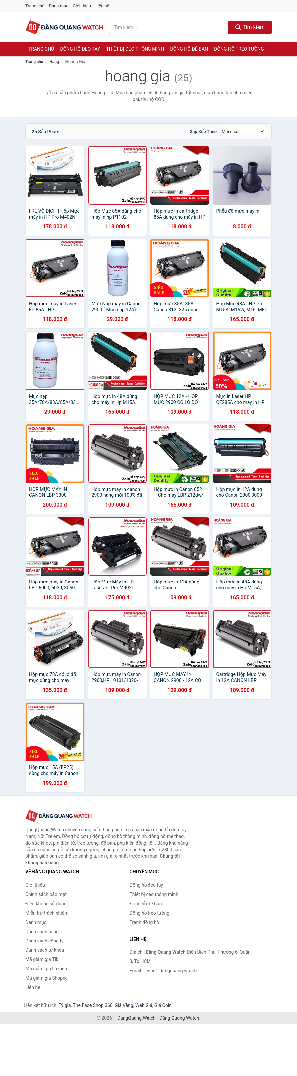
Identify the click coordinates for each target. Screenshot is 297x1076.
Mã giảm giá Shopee (46, 978)
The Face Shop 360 (92, 1005)
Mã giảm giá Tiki (42, 959)
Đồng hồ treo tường (239, 49)
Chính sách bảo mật (46, 894)
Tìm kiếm (250, 27)
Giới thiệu (82, 5)
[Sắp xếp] (242, 131)
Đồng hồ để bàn (189, 49)
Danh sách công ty (44, 940)
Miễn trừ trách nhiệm (46, 913)
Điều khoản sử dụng (46, 903)
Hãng (54, 61)
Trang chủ (34, 5)
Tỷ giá (65, 1005)
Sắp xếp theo (203, 131)
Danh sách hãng (42, 931)
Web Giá (143, 1005)
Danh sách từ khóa (44, 950)
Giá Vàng (124, 1005)
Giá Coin (163, 1005)
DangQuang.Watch (136, 1018)
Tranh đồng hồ (144, 922)
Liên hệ (102, 5)
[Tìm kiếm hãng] (169, 27)
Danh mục (59, 5)
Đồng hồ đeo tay (80, 49)
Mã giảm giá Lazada (46, 968)
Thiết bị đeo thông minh (135, 49)
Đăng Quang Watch (179, 1018)
